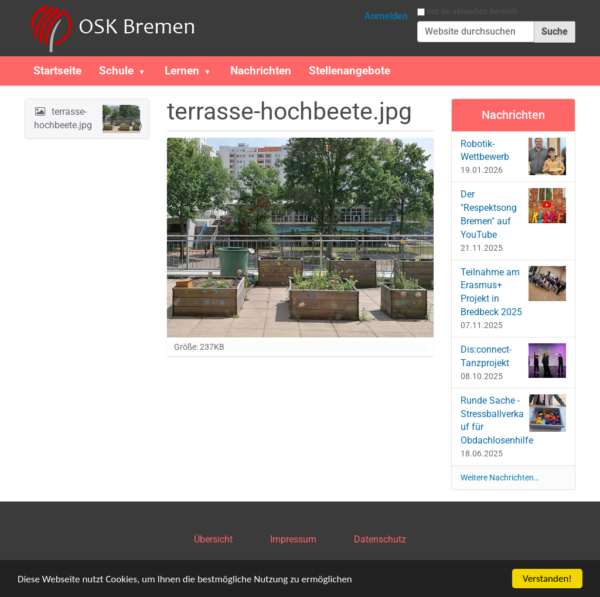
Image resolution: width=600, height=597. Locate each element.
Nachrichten (260, 70)
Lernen (182, 70)
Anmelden (386, 16)
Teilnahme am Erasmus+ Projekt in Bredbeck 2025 (514, 292)
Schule (116, 70)
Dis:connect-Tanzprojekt (514, 360)
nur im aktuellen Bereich (472, 11)
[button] (146, 71)
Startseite (57, 70)
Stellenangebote (349, 70)
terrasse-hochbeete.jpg (87, 119)
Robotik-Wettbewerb (514, 156)
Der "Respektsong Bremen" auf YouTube (514, 214)
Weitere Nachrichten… (500, 477)
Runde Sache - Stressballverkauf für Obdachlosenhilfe (514, 420)
